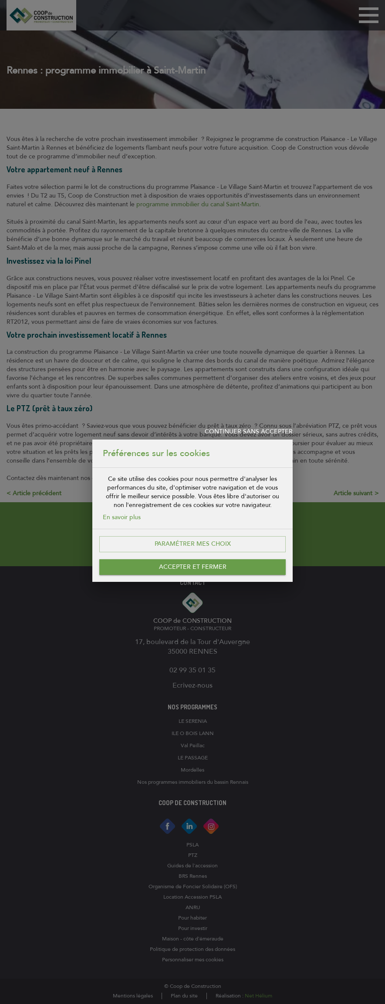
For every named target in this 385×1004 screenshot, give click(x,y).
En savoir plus (122, 517)
